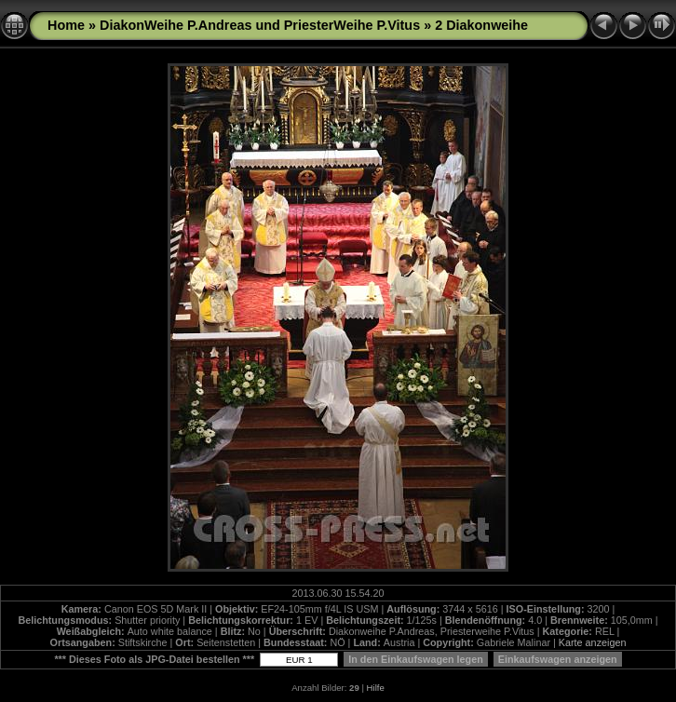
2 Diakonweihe (481, 25)
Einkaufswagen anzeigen (557, 659)
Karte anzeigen (593, 642)
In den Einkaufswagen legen (415, 659)
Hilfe (376, 687)
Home (66, 25)
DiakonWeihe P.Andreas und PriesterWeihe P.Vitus (260, 25)
